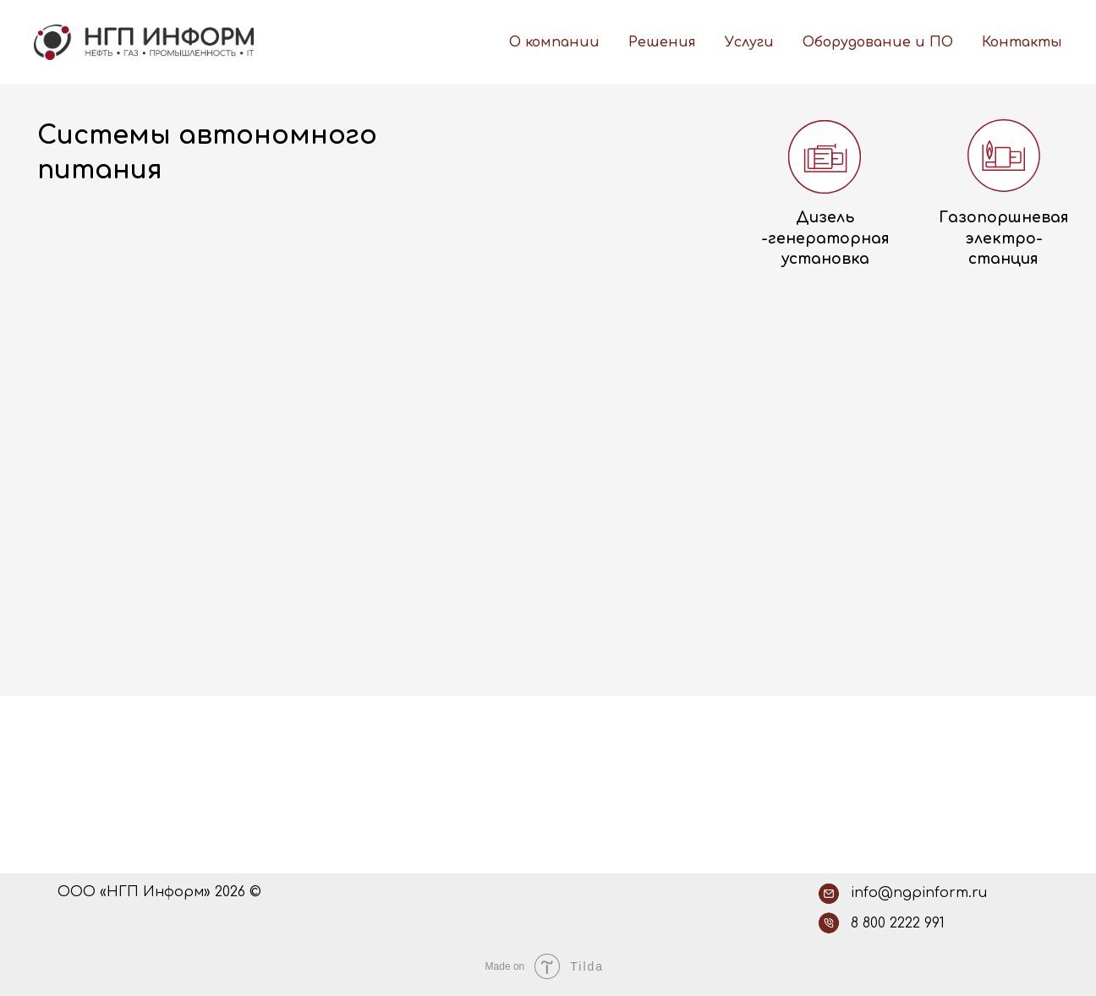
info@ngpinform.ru (919, 892)
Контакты (1022, 42)
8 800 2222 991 (898, 923)
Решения (662, 42)
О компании (554, 42)
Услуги (749, 42)
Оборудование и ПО (878, 42)
